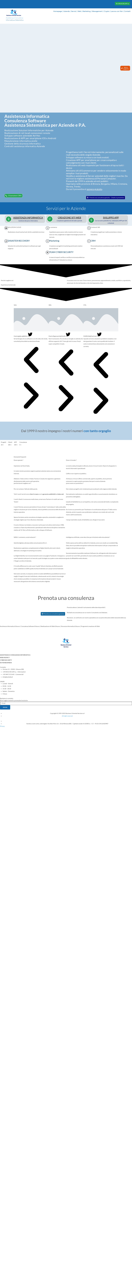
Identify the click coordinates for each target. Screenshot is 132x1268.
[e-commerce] (47, 228)
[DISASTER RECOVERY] (6, 241)
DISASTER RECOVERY (19, 240)
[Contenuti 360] (89, 228)
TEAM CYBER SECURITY (61, 252)
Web (79, 11)
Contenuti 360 (95, 227)
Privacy (2, 726)
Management (97, 11)
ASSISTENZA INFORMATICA (28, 217)
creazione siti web (69, 217)
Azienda (66, 11)
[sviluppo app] (91, 220)
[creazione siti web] (50, 219)
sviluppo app (111, 217)
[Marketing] (47, 241)
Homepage (57, 11)
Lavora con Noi (117, 11)
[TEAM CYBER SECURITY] (47, 252)
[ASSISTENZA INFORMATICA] (8, 219)
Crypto (106, 11)
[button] (31, 360)
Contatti (127, 11)
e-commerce (53, 227)
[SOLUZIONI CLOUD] (6, 228)
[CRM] (89, 241)
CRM (93, 240)
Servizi (73, 11)
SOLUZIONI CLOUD (14, 227)
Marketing (86, 11)
